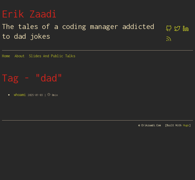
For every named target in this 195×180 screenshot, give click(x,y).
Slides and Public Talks (52, 56)
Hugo (186, 125)
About (20, 56)
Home (6, 56)
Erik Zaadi (29, 14)
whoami (20, 94)
